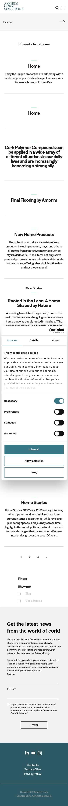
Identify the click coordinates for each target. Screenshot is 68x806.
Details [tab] (34, 340)
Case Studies (34, 600)
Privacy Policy (32, 773)
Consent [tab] (12, 340)
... (46, 556)
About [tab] (56, 340)
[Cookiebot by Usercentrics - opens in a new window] (49, 330)
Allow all (34, 449)
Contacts (33, 765)
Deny (34, 472)
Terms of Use (32, 769)
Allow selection (34, 460)
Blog (28, 593)
